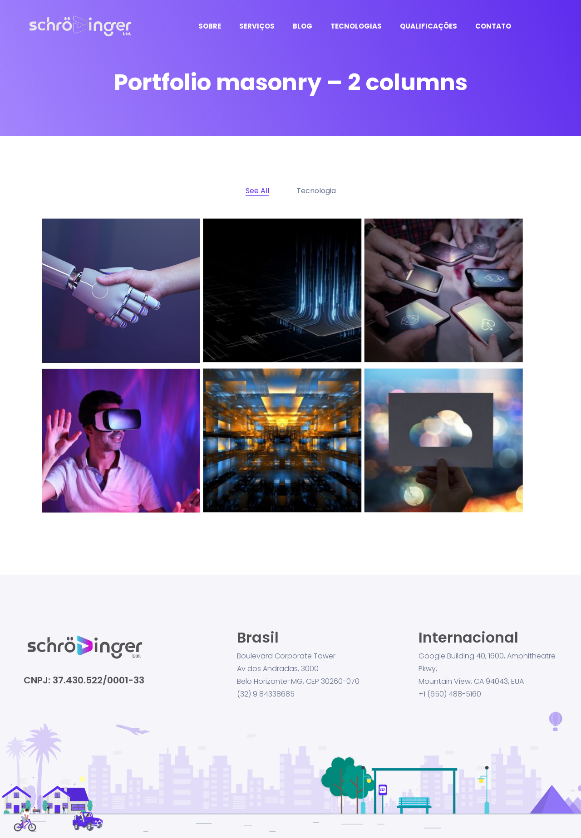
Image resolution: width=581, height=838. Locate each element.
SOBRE (209, 26)
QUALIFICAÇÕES (428, 26)
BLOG (302, 26)
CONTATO (493, 26)
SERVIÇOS (257, 26)
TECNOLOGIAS (356, 26)
